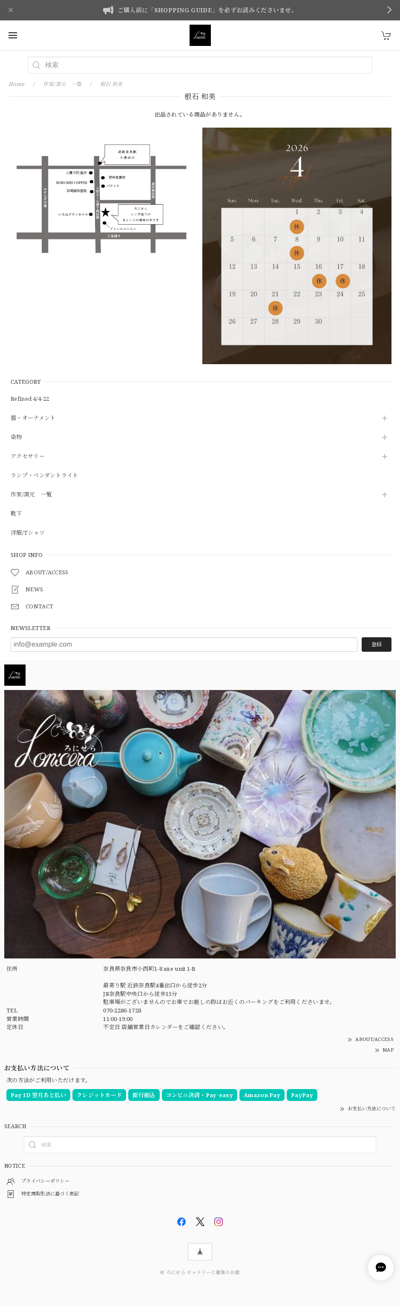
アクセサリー (28, 456)
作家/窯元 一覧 (31, 494)
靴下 (16, 513)
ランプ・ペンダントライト (44, 475)
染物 (16, 437)
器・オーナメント (33, 418)
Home (16, 84)
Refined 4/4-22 (30, 399)
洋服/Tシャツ (28, 533)
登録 (376, 644)
